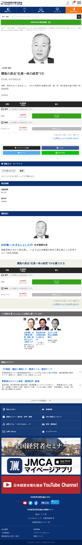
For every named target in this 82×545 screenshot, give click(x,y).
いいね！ (60, 148)
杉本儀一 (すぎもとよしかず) (17, 245)
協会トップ (39, 514)
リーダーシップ (9, 171)
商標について (38, 536)
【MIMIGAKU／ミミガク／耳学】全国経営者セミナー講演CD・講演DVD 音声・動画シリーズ (46, 28)
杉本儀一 (11, 79)
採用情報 (37, 529)
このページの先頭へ (41, 400)
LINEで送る (60, 153)
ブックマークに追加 (22, 148)
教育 (22, 171)
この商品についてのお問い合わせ (67, 138)
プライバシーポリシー (42, 533)
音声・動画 (10, 28)
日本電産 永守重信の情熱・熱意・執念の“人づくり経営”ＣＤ (29, 337)
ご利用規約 (5, 533)
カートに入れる (57, 116)
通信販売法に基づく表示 (10, 536)
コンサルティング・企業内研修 (40, 518)
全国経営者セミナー (40, 522)
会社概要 (4, 529)
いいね (45, 503)
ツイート (21, 153)
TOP (2, 28)
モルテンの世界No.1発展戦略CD (53, 335)
